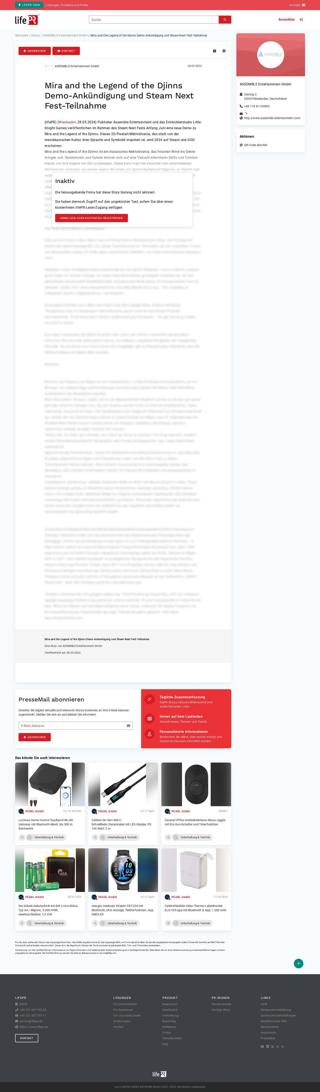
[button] (22, 837)
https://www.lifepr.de (34, 1027)
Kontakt (66, 51)
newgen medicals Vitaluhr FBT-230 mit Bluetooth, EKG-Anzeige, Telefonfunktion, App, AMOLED (123, 910)
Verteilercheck (172, 1038)
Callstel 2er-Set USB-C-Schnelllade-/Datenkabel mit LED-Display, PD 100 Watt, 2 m (121, 824)
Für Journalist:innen (127, 1015)
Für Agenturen (123, 1009)
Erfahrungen (121, 1021)
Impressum (268, 1032)
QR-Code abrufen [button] (256, 145)
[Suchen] (225, 20)
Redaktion (169, 1027)
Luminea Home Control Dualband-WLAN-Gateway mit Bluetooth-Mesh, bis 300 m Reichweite (46, 824)
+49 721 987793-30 (33, 1009)
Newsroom (169, 1004)
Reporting (169, 1021)
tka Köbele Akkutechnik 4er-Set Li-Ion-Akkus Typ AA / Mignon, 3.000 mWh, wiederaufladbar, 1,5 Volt (48, 910)
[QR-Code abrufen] (224, 51)
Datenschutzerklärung (276, 1009)
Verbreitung (170, 1015)
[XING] (282, 1047)
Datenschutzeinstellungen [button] (278, 1015)
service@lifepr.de (107, 953)
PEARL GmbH (34, 811)
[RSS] (272, 1047)
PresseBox (268, 1038)
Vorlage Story (221, 1009)
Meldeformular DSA (274, 1021)
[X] (277, 1047)
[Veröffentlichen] (298, 963)
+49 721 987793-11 (33, 1015)
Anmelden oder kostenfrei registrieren (91, 218)
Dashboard (169, 1009)
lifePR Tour (29, 5)
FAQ (165, 1044)
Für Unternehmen (125, 1004)
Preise (166, 1032)
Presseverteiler (222, 1004)
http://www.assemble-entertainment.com (272, 118)
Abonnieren (35, 51)
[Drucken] (214, 51)
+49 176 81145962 (257, 106)
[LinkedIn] (267, 1047)
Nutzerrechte (269, 1027)
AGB (264, 1004)
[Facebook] (262, 1047)
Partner (118, 1027)
